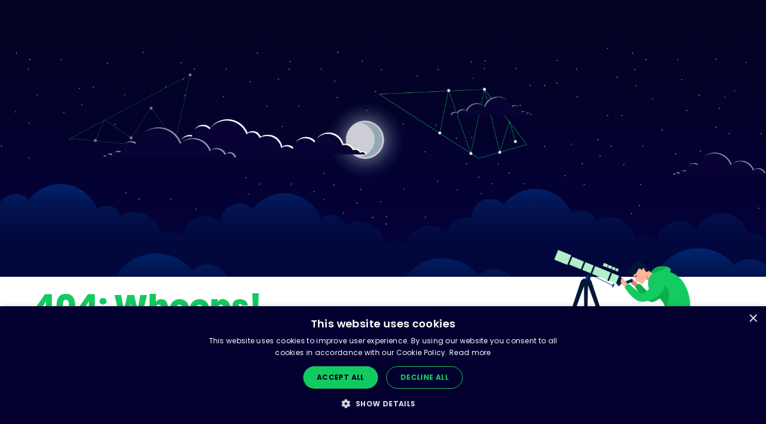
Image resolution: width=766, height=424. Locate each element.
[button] (382, 404)
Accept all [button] (340, 377)
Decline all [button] (424, 377)
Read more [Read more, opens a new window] (470, 352)
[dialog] (383, 365)
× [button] (752, 318)
